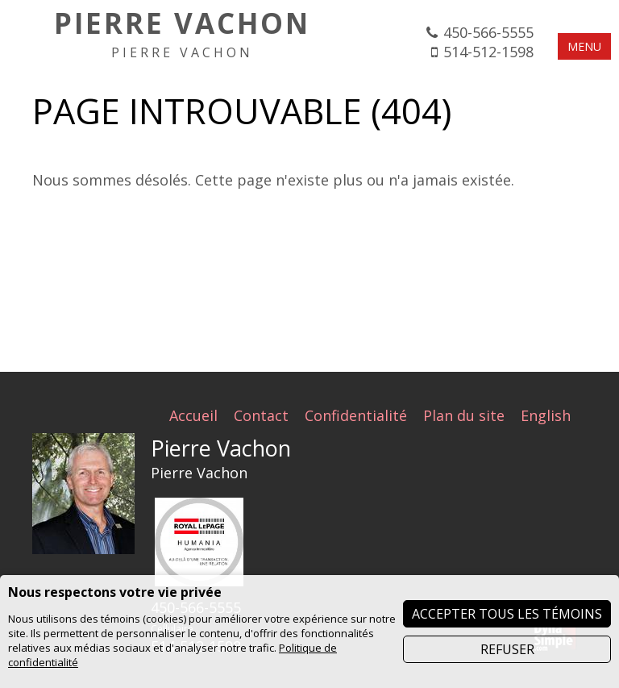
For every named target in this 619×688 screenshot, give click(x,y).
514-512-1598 (488, 51)
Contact (261, 415)
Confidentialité (356, 415)
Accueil (193, 415)
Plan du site (464, 415)
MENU (584, 46)
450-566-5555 (488, 32)
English (546, 415)
